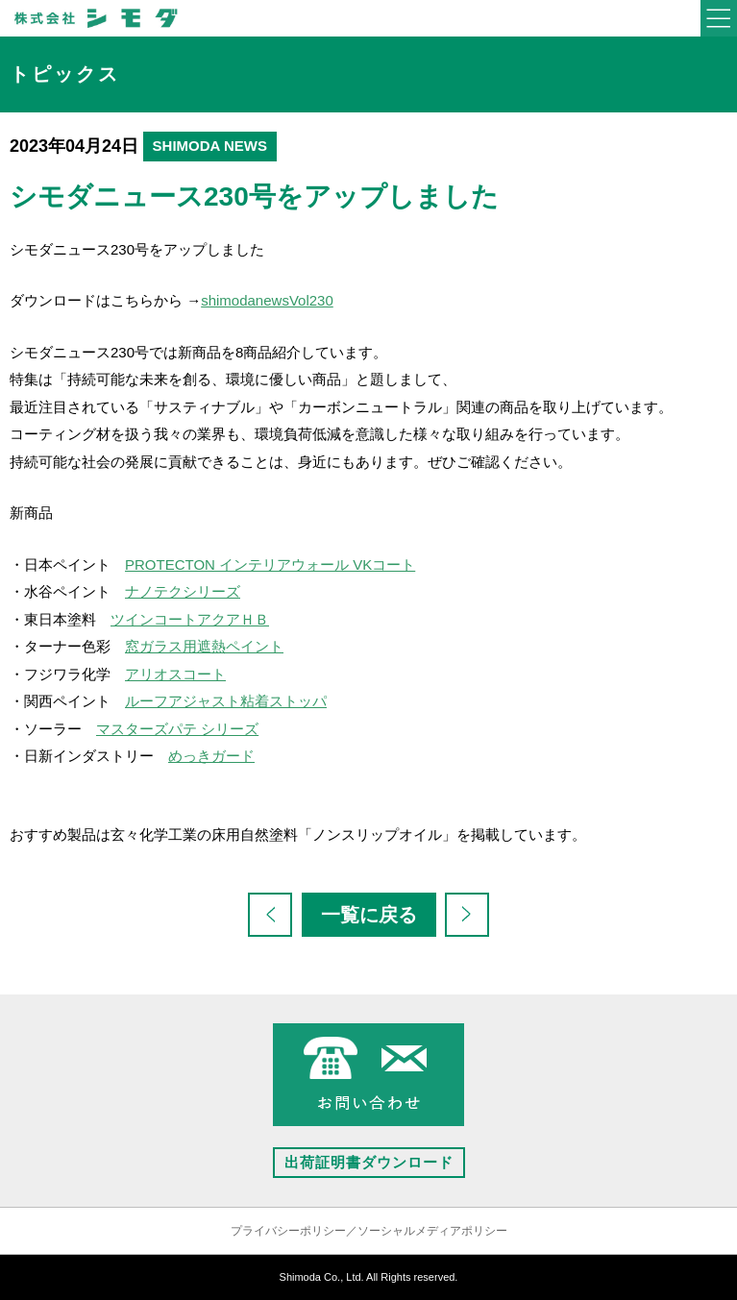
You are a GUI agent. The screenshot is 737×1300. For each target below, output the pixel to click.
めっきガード (211, 756)
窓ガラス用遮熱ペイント (204, 646)
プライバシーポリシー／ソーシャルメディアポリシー (369, 1231)
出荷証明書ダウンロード (369, 1162)
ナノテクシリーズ (182, 591)
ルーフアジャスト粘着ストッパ (226, 701)
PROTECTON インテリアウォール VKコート (270, 564)
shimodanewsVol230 (267, 300)
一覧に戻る (369, 914)
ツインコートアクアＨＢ (190, 619)
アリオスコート (175, 674)
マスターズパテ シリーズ (177, 729)
